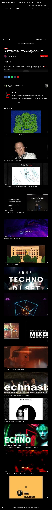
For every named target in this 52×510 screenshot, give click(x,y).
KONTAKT (32, 507)
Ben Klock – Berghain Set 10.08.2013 (11, 264)
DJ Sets (12, 2)
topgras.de (35, 507)
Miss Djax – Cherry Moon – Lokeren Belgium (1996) (14, 134)
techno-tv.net (37, 507)
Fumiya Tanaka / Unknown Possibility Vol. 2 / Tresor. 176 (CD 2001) (17, 343)
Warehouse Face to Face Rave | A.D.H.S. (12, 290)
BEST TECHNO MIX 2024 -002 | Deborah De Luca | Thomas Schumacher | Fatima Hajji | (21, 447)
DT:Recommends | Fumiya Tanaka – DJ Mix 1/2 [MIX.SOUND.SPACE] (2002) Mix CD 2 (20, 186)
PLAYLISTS (31, 2)
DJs (16, 2)
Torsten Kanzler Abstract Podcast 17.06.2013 (12, 160)
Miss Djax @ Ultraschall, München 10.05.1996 (13, 499)
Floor (3, 2)
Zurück (5, 83)
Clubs (36, 2)
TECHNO (5, 8)
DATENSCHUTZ (24, 507)
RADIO (20, 2)
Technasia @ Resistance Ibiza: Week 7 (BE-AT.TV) (13, 238)
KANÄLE (25, 2)
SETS (29, 507)
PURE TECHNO (14, 8)
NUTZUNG (27, 507)
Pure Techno (12, 56)
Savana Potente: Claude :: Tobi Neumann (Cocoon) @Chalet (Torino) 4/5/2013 (19, 473)
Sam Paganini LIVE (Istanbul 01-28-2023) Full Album (14, 212)
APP (40, 2)
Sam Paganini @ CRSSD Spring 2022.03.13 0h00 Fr (14, 369)
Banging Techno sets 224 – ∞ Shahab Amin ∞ (35, 85)
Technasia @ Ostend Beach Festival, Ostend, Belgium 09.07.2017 (16, 395)
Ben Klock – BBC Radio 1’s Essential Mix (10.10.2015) (14, 421)
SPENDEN (20, 507)
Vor (47, 83)
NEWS (7, 2)
